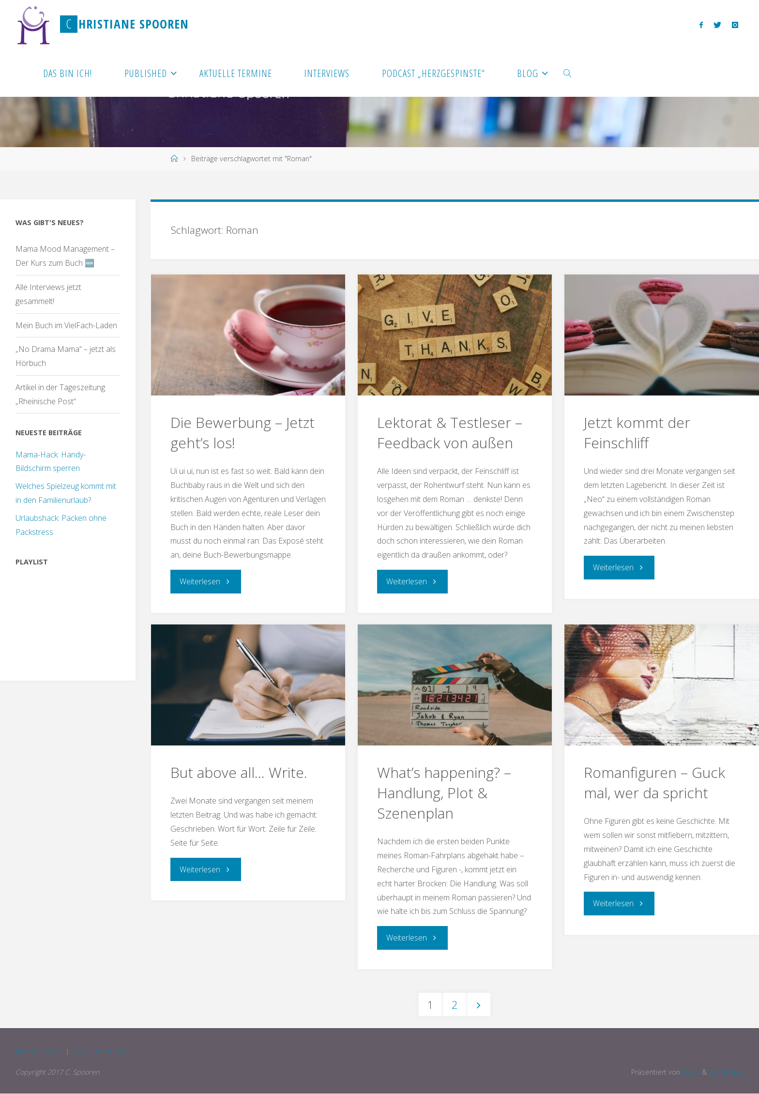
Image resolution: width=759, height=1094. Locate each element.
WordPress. (725, 1072)
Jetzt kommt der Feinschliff (637, 432)
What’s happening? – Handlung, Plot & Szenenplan (444, 792)
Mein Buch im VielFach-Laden (66, 325)
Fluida (687, 1072)
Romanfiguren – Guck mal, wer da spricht (654, 782)
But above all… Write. (238, 772)
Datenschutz (103, 1051)
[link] (568, 72)
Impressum (37, 1051)
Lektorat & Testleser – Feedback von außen (449, 432)
